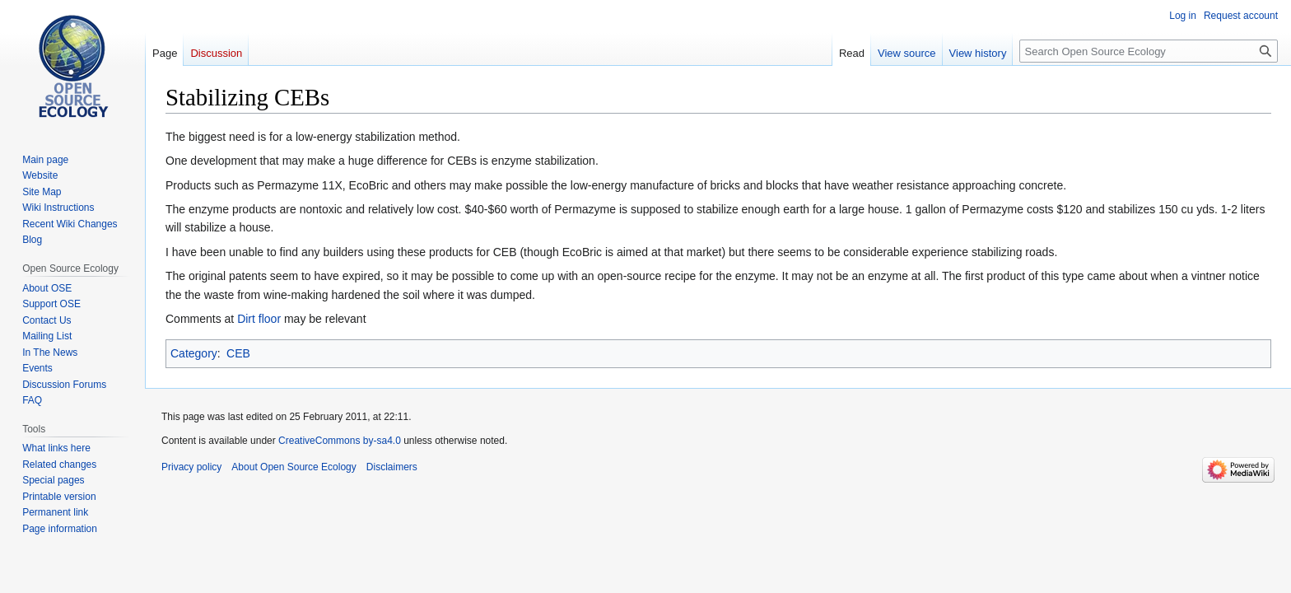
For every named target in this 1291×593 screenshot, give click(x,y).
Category (193, 353)
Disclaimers (391, 467)
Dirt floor (259, 318)
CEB (238, 353)
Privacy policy (191, 467)
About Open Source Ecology (293, 467)
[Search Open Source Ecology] (1148, 51)
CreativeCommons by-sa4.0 (339, 440)
